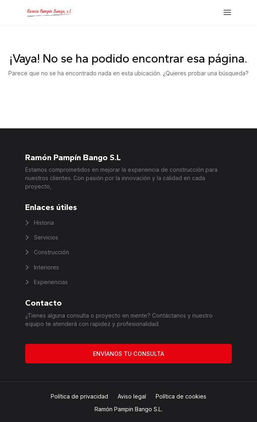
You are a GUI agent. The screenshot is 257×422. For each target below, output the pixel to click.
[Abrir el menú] (227, 12)
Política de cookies (181, 396)
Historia (43, 222)
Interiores (45, 267)
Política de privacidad (79, 396)
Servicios (45, 237)
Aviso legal (132, 396)
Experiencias (50, 282)
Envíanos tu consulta (128, 353)
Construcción (50, 252)
